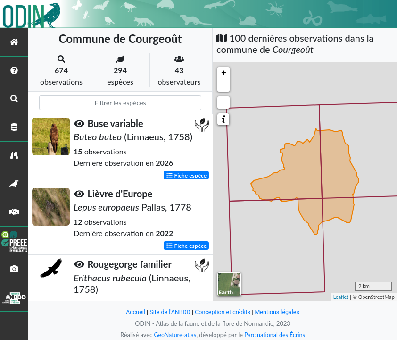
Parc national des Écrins (275, 335)
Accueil (133, 311)
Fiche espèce (186, 174)
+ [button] (223, 73)
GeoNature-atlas (174, 335)
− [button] (223, 85)
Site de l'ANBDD (169, 311)
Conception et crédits (222, 311)
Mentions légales (279, 311)
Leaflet (341, 297)
